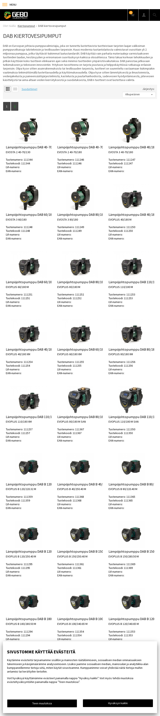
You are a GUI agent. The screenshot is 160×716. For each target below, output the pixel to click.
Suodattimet (29, 89)
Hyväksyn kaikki (118, 703)
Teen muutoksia (42, 703)
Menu (9, 4)
